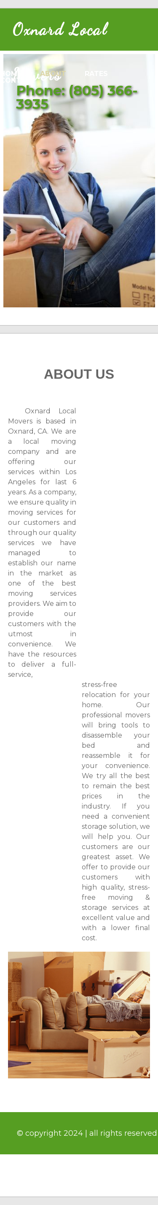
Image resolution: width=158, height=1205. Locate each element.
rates (96, 74)
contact (18, 80)
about (53, 74)
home (10, 74)
